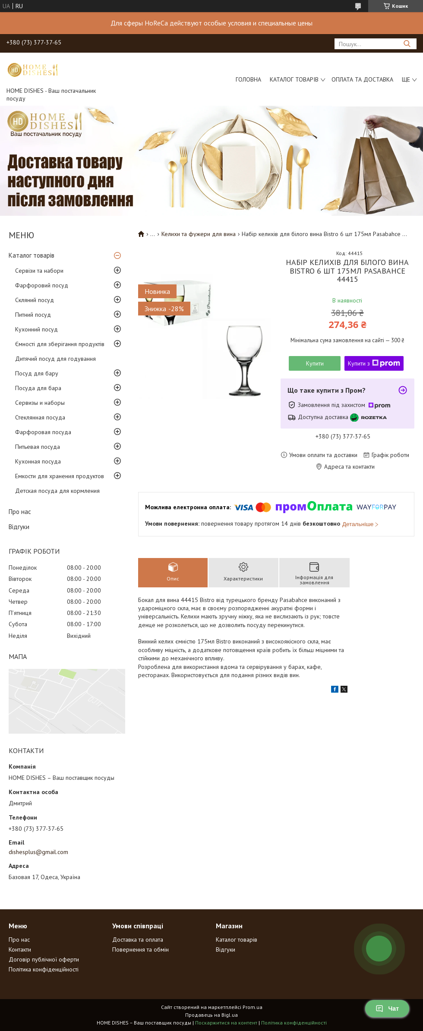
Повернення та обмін (140, 949)
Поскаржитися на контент (226, 1022)
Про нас (20, 512)
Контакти (20, 949)
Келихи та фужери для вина (198, 234)
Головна (248, 79)
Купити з (374, 363)
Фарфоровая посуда (43, 432)
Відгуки (19, 527)
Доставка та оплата (137, 939)
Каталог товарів (294, 79)
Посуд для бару (36, 373)
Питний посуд (33, 314)
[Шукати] (407, 43)
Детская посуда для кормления (57, 491)
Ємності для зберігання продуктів (59, 344)
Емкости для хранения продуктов (59, 476)
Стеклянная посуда (40, 417)
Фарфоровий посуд (41, 285)
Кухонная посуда (38, 461)
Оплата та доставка (362, 79)
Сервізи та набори (39, 270)
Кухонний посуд (36, 329)
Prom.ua (252, 1007)
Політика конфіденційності (44, 969)
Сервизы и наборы (40, 403)
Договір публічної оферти (44, 959)
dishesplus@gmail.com (38, 852)
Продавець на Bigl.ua (211, 1015)
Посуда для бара (38, 388)
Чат (387, 1008)
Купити (315, 363)
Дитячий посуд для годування (55, 359)
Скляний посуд (34, 300)
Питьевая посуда (37, 447)
